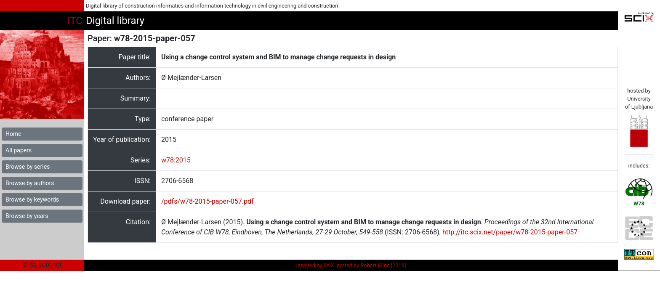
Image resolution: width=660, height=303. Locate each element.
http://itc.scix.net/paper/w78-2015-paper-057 (510, 232)
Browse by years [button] (26, 216)
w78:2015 (176, 160)
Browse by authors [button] (29, 183)
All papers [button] (18, 150)
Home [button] (13, 133)
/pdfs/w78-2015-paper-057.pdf (207, 201)
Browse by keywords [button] (32, 199)
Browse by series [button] (27, 166)
